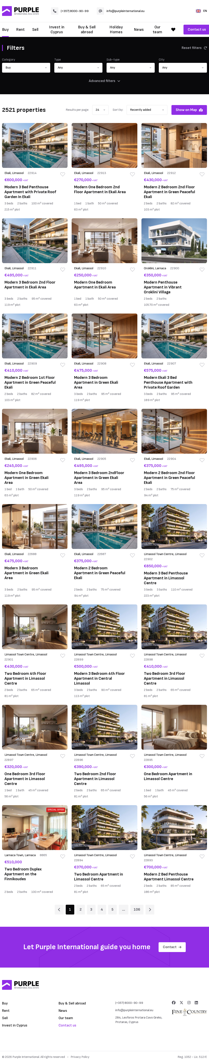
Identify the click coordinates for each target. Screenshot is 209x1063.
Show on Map (189, 110)
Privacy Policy (80, 1057)
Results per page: (77, 110)
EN (201, 11)
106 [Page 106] (137, 909)
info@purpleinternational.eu (121, 11)
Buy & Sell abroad (87, 29)
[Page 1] (59, 909)
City (162, 60)
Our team (157, 29)
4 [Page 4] (102, 909)
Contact (172, 947)
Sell (35, 29)
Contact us (67, 1025)
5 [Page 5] (112, 909)
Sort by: (118, 110)
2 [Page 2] (81, 909)
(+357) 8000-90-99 (70, 11)
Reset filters (194, 48)
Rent (20, 29)
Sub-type (113, 60)
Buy (5, 29)
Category (8, 60)
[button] (26, 68)
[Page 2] (150, 909)
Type (57, 60)
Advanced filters (104, 81)
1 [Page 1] (70, 909)
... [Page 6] (123, 909)
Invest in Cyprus (56, 29)
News (139, 29)
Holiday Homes (116, 29)
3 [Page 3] (91, 909)
